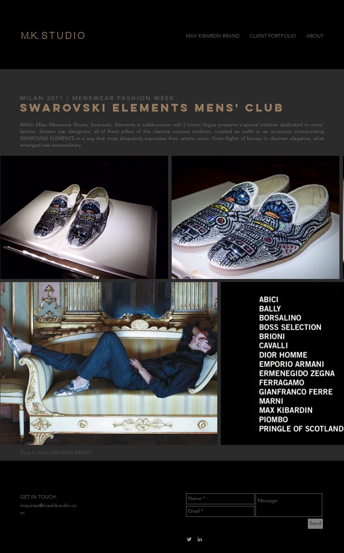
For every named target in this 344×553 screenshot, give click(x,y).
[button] (81, 35)
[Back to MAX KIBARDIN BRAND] (65, 453)
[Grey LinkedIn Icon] (200, 539)
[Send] (315, 524)
